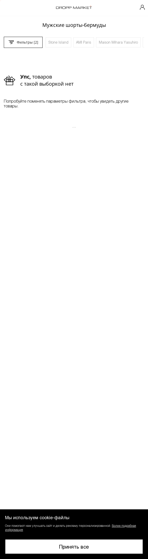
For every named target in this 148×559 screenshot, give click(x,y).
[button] (74, 534)
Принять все (74, 547)
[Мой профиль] (142, 8)
